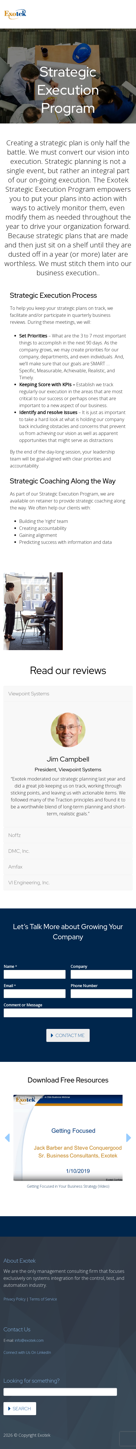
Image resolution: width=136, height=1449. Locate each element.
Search (22, 1409)
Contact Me (70, 1035)
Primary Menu (127, 14)
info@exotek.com (29, 1340)
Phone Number (84, 985)
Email (10, 985)
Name (10, 966)
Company (79, 966)
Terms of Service (43, 1299)
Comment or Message (23, 1005)
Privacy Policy (14, 1299)
